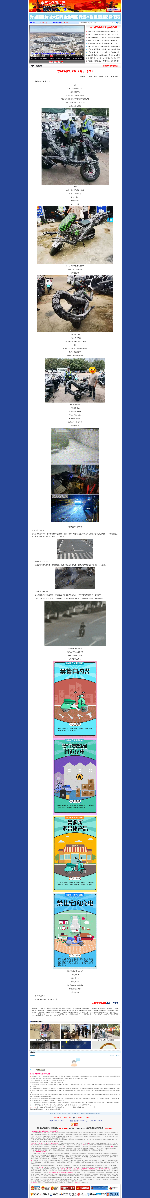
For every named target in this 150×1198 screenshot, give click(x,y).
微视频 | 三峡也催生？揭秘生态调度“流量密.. (79, 58)
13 (77, 56)
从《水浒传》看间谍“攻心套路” (36, 58)
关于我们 (52, 1114)
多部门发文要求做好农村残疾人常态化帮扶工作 (104, 49)
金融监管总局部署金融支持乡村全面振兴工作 (103, 31)
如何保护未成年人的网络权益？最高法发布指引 (104, 55)
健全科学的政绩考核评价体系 (103, 27)
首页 (32, 66)
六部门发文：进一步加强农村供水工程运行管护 (104, 52)
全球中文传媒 (45, 5)
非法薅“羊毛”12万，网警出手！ (45, 1040)
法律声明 (64, 1114)
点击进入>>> (65, 22)
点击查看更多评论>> (115, 1055)
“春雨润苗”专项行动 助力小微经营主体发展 (102, 40)
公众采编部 (58, 1114)
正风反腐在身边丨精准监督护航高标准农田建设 (104, 37)
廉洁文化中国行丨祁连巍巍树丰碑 (56, 58)
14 (79, 56)
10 (69, 56)
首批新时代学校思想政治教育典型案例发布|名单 (104, 46)
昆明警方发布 (102, 76)
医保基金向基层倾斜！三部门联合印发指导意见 (104, 61)
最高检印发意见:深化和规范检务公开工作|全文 (103, 43)
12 (74, 56)
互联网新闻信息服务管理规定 (59, 1080)
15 (82, 56)
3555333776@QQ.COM (43, 22)
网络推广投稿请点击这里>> (111, 66)
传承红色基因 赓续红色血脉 (107, 1040)
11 (72, 56)
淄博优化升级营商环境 (76, 1040)
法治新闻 (39, 66)
